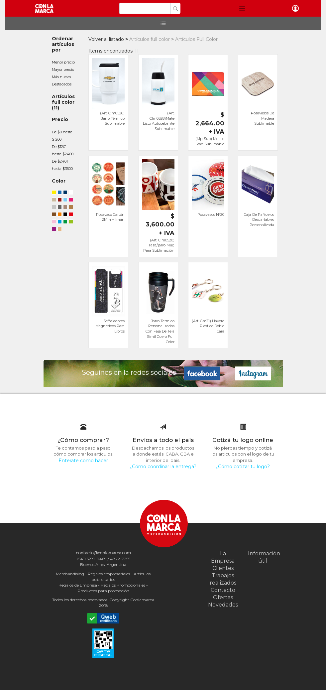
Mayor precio (63, 69)
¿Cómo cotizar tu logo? (243, 467)
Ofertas (223, 597)
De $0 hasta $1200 (62, 136)
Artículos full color (63, 99)
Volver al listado (106, 39)
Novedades (223, 605)
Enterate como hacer (83, 461)
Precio (60, 119)
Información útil (263, 557)
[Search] (145, 8)
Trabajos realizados (223, 579)
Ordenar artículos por (63, 44)
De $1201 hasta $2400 (62, 150)
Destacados (61, 84)
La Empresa (223, 557)
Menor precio (63, 62)
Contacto (223, 590)
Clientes (223, 568)
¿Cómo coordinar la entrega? (163, 467)
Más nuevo (61, 76)
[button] (242, 8)
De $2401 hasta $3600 (62, 165)
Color (58, 181)
